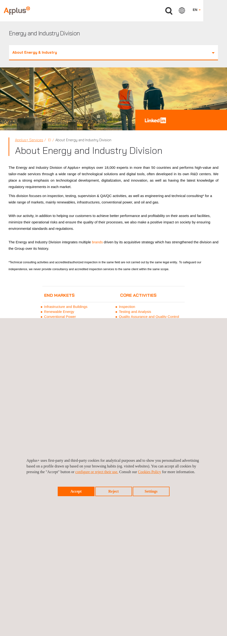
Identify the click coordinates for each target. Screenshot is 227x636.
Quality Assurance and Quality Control (149, 317)
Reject (113, 491)
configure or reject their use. (96, 472)
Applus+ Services (29, 140)
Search (169, 11)
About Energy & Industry (113, 52)
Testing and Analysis (135, 312)
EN (197, 10)
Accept (75, 491)
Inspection (127, 307)
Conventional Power (60, 317)
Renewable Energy (59, 312)
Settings (151, 491)
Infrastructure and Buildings (66, 307)
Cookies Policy (149, 472)
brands (97, 242)
